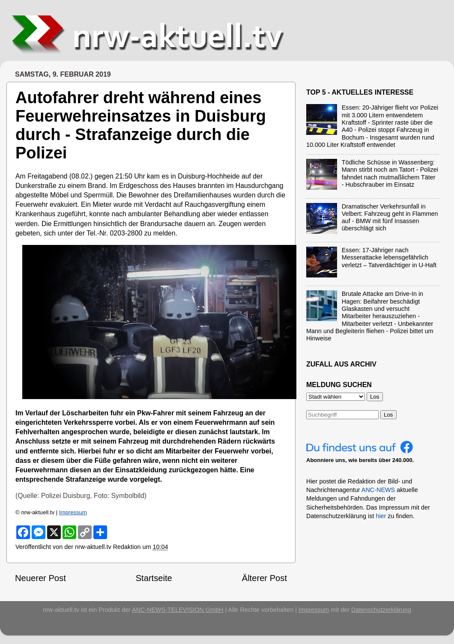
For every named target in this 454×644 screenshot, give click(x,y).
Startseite (154, 578)
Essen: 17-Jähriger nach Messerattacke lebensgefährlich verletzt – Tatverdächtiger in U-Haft (389, 257)
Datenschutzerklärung (381, 609)
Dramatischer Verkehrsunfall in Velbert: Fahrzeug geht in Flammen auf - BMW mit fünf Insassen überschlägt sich (390, 217)
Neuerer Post (40, 578)
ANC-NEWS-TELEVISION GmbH (178, 609)
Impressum (73, 512)
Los (388, 414)
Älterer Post (264, 578)
